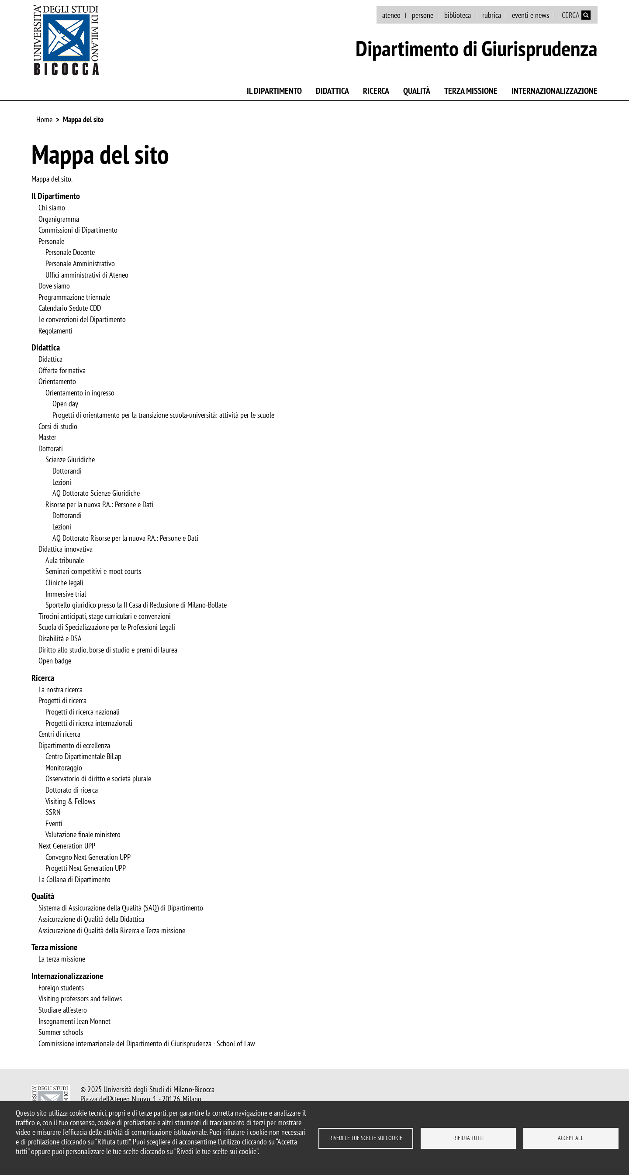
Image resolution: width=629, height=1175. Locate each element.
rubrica (491, 15)
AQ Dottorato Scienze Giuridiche (96, 493)
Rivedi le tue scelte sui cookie (365, 1138)
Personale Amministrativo (80, 263)
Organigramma (58, 219)
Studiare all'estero (62, 1010)
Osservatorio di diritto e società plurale (98, 778)
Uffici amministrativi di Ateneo (86, 275)
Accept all (571, 1138)
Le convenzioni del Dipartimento (82, 319)
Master (47, 437)
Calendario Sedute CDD (69, 308)
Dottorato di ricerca (71, 790)
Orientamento (57, 381)
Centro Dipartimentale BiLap (83, 756)
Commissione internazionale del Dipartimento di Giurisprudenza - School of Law (146, 1043)
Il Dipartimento (274, 90)
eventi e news (530, 15)
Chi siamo (51, 208)
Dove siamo (54, 286)
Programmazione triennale (74, 297)
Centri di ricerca (59, 734)
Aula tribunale (64, 560)
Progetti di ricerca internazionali (88, 723)
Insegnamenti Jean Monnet (74, 1021)
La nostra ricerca (60, 689)
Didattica (332, 90)
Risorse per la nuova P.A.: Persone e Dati (99, 504)
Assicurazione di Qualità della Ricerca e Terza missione (111, 930)
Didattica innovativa (65, 549)
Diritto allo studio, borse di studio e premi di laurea (107, 650)
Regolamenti (55, 331)
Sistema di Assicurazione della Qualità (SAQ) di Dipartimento (120, 908)
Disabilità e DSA (60, 638)
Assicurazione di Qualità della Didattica (91, 919)
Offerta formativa (62, 370)
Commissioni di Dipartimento (78, 230)
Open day (65, 404)
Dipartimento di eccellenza (74, 745)
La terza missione (61, 959)
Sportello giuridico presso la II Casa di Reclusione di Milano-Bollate (136, 605)
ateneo (391, 15)
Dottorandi (67, 471)
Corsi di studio (57, 426)
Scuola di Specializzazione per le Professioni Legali (106, 627)
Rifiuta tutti (468, 1138)
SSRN (53, 812)
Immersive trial (65, 594)
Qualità (416, 90)
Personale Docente (70, 252)
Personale (51, 241)
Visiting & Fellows (70, 801)
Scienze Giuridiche (70, 459)
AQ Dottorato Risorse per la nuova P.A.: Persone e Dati (125, 538)
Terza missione (471, 90)
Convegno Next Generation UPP (88, 857)
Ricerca (376, 90)
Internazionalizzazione (554, 90)
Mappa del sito (83, 119)
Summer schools (60, 1032)
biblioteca (457, 15)
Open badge (54, 661)
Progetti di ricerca (62, 700)
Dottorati (50, 449)
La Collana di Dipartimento (74, 879)
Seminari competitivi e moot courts (93, 571)
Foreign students (61, 988)
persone (422, 15)
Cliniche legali (64, 583)
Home (44, 119)
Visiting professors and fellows (80, 998)
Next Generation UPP (66, 846)
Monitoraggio (63, 768)
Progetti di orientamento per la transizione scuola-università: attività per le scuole (163, 415)
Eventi (53, 823)
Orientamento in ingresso (79, 393)
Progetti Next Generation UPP (85, 868)
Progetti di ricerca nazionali (82, 712)
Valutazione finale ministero (83, 834)
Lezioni (61, 482)
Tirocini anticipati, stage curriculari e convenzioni (104, 616)
